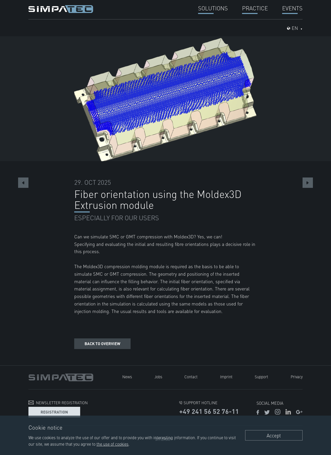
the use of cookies (112, 444)
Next (308, 182)
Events (292, 8)
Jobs (158, 376)
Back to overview (102, 343)
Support (261, 376)
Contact (191, 376)
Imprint (226, 376)
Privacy (297, 376)
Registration (54, 412)
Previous (23, 182)
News (127, 376)
